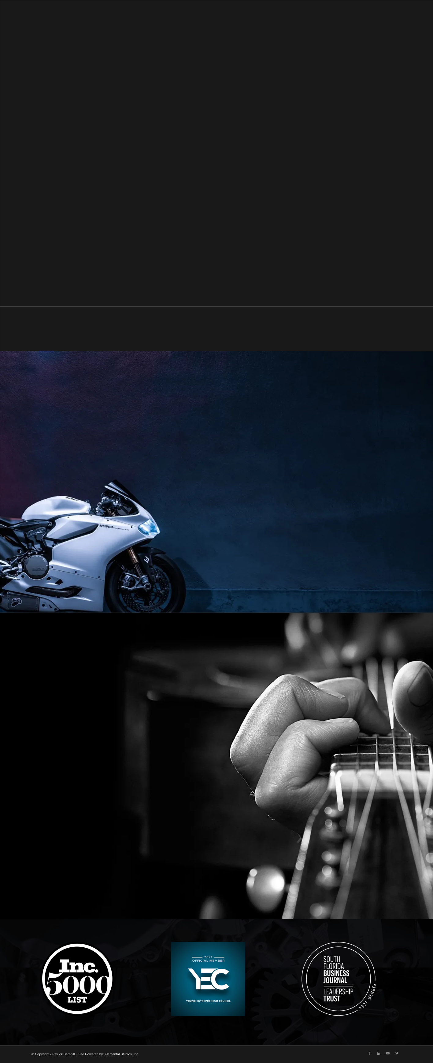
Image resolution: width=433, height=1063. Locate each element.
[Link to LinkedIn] (378, 1053)
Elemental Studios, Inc (121, 1054)
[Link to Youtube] (387, 1053)
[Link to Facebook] (369, 1053)
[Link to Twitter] (397, 1053)
